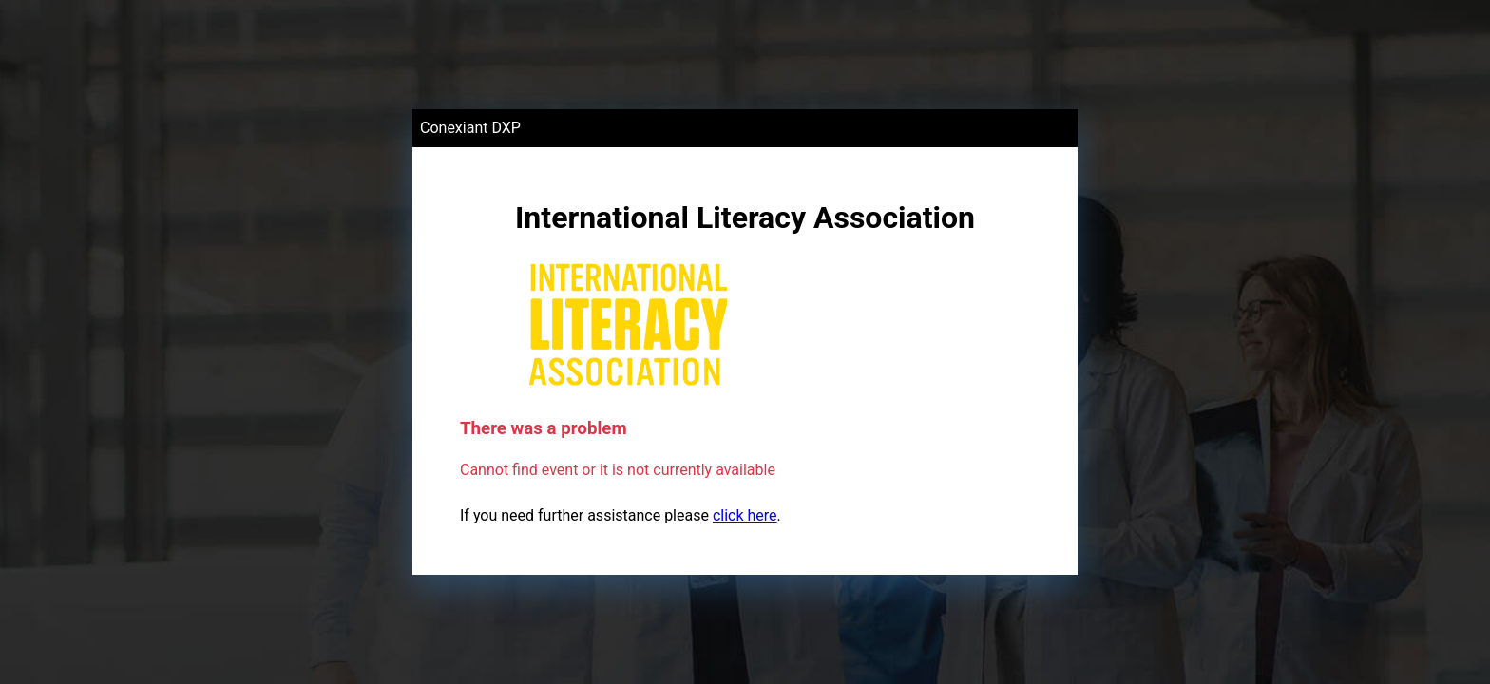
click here (745, 515)
